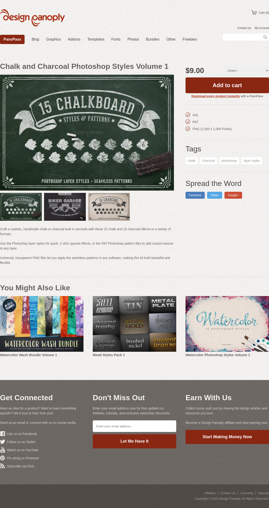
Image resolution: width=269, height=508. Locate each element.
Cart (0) (264, 12)
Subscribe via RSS (20, 466)
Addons (74, 39)
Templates (95, 39)
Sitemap (263, 493)
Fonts (116, 39)
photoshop (229, 161)
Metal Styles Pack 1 (109, 355)
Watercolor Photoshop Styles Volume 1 (218, 355)
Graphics (53, 39)
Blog (35, 39)
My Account (262, 28)
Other (171, 39)
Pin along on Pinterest (23, 458)
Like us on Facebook (22, 434)
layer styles (252, 161)
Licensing (246, 493)
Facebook (195, 195)
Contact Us (244, 28)
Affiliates (210, 493)
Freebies (190, 39)
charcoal (208, 161)
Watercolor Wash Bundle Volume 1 (28, 355)
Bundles (153, 39)
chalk (191, 161)
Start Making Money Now (227, 437)
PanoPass (12, 39)
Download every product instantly (215, 96)
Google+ (233, 195)
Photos (133, 39)
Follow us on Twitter (21, 442)
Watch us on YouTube (22, 450)
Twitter (215, 195)
